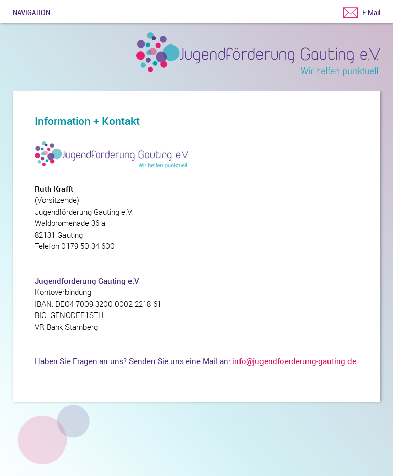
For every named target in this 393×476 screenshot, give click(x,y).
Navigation (31, 11)
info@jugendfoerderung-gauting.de (294, 361)
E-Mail (371, 12)
